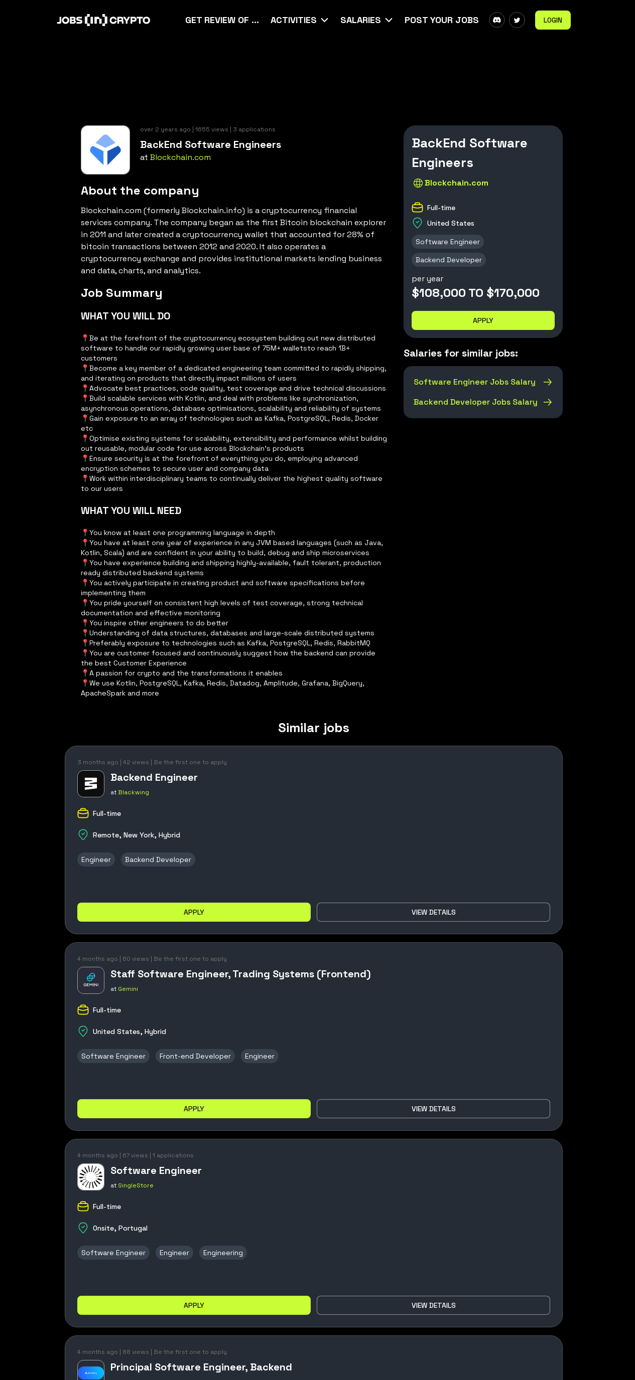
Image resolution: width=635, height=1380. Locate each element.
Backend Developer (449, 259)
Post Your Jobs (442, 20)
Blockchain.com (180, 157)
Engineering (223, 1252)
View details (434, 912)
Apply (483, 320)
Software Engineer (448, 241)
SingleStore (136, 1185)
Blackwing (133, 792)
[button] (300, 20)
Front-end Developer (195, 1056)
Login (553, 20)
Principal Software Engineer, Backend (201, 1366)
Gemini (128, 989)
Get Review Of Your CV (223, 20)
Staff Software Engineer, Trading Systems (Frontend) (240, 973)
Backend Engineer (154, 777)
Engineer (96, 859)
